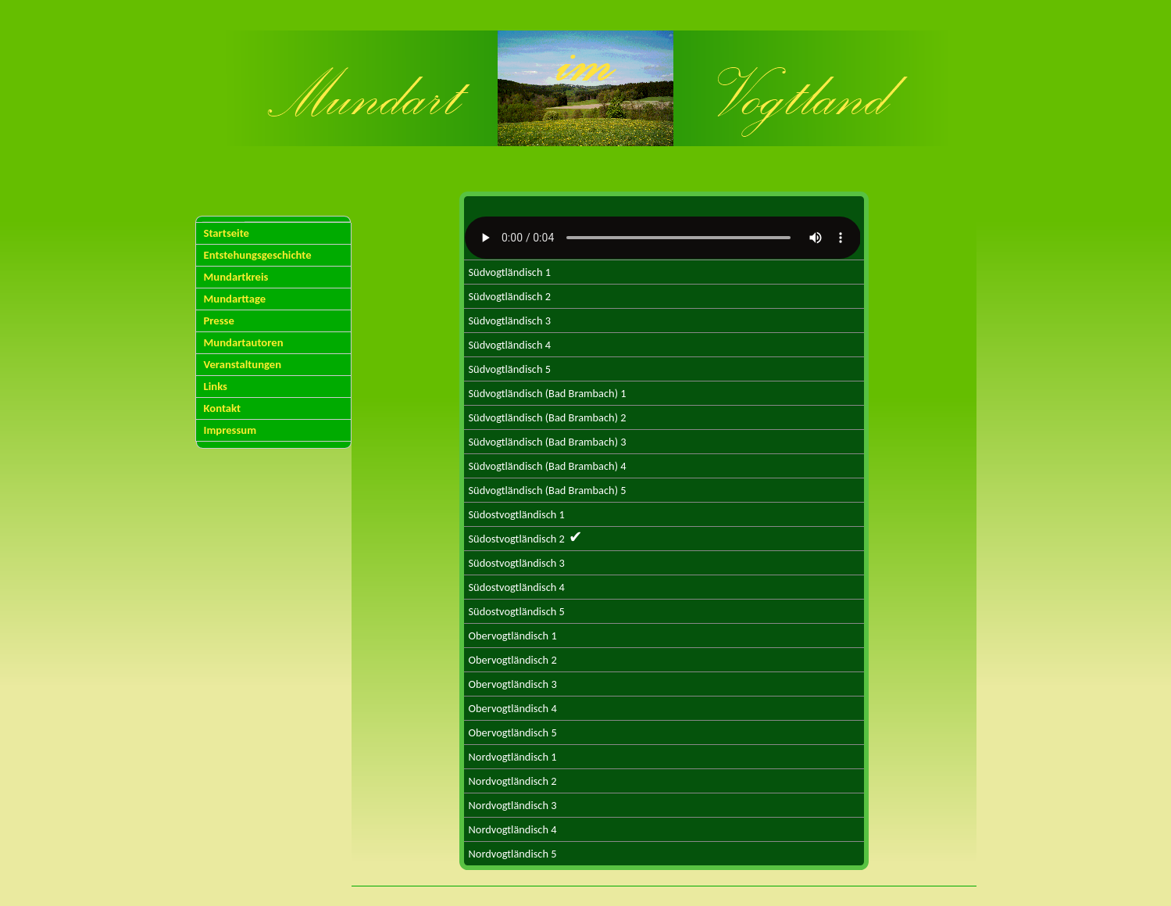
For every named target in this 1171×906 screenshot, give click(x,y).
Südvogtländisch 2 (510, 296)
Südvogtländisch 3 (510, 320)
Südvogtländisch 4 (510, 345)
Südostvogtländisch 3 (517, 563)
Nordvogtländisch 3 (513, 805)
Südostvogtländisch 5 (517, 611)
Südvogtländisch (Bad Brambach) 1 (548, 393)
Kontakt (222, 408)
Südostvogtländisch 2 (526, 537)
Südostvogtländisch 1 (517, 514)
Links (215, 386)
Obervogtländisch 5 (513, 732)
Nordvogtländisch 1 (513, 757)
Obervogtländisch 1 (513, 635)
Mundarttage (235, 299)
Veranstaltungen (243, 364)
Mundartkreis (236, 277)
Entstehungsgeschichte (258, 255)
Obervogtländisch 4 (513, 708)
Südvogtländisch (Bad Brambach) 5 (548, 490)
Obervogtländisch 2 (513, 660)
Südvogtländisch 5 (510, 369)
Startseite (227, 233)
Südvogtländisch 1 (510, 272)
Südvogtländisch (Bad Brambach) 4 (548, 466)
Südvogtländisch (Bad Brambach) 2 (548, 417)
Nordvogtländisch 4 (513, 829)
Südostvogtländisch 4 (517, 587)
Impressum (230, 430)
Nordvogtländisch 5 (513, 854)
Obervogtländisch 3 (513, 684)
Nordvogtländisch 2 (513, 781)
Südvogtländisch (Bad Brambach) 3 (548, 442)
